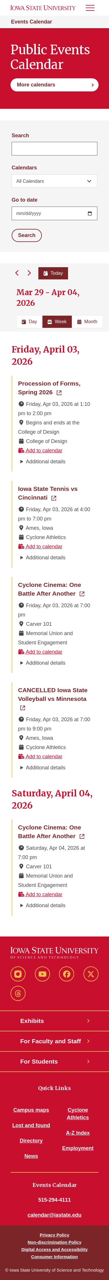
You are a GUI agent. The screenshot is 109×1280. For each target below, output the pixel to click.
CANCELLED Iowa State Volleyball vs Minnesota (55, 694)
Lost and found (31, 1125)
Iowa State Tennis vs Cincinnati (55, 493)
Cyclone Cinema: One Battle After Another (55, 589)
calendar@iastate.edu (55, 1215)
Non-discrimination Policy (54, 1242)
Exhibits (32, 1020)
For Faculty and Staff (50, 1041)
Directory (31, 1141)
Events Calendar (31, 22)
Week (57, 321)
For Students (39, 1061)
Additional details (45, 461)
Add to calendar (40, 450)
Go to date (24, 200)
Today (53, 273)
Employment (78, 1148)
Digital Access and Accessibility (54, 1249)
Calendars (24, 168)
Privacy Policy (54, 1234)
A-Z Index (78, 1133)
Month (87, 321)
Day (29, 321)
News (31, 1156)
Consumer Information (54, 1256)
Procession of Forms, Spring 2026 (55, 387)
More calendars (36, 85)
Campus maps (31, 1110)
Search (20, 135)
